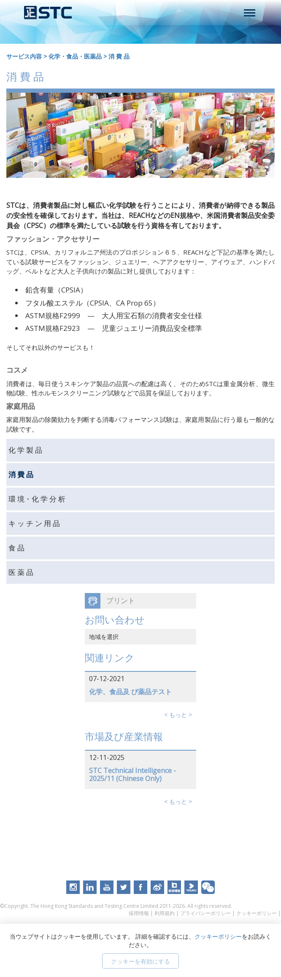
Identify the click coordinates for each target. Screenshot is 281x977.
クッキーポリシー (256, 913)
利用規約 (164, 913)
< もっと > (178, 715)
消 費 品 (119, 56)
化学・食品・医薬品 (75, 56)
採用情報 (139, 913)
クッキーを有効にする (140, 961)
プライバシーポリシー (205, 913)
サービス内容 (24, 56)
